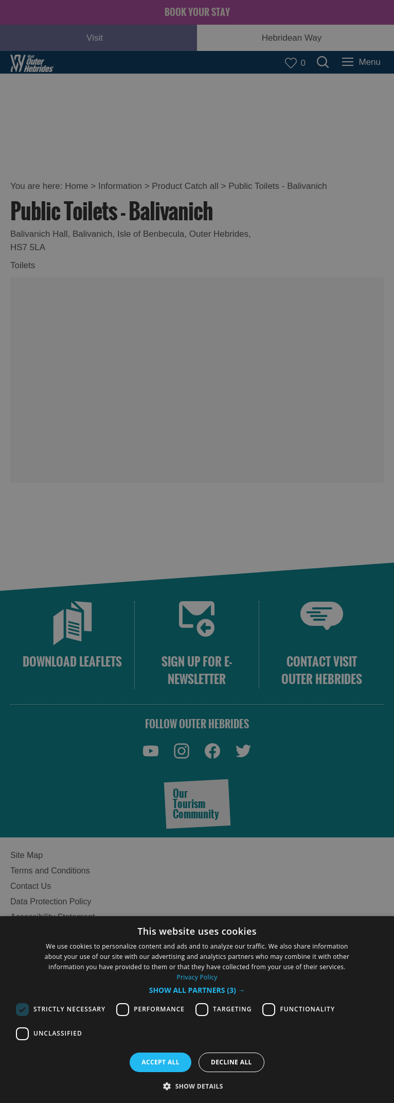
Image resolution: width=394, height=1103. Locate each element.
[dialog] (197, 1009)
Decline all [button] (231, 1062)
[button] (197, 990)
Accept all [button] (160, 1062)
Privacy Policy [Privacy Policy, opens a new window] (196, 977)
